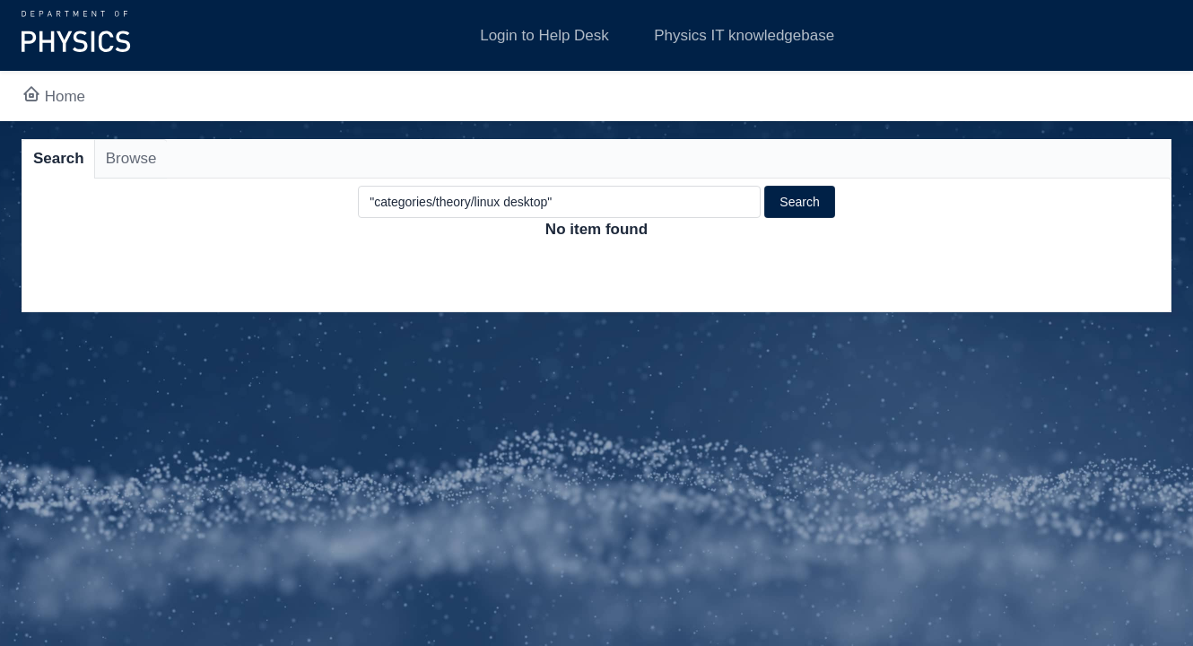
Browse (131, 158)
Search (58, 158)
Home (53, 96)
